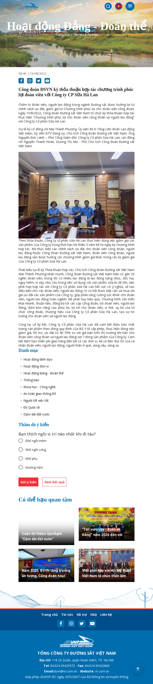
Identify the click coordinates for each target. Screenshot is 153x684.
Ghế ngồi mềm (35, 441)
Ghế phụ (31, 458)
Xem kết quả (54, 482)
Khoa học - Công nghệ (39, 387)
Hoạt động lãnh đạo (37, 359)
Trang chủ (62, 34)
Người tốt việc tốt (36, 400)
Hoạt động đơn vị (36, 366)
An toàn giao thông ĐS (39, 393)
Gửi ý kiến (28, 482)
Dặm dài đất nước (36, 414)
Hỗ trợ (82, 614)
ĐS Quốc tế (31, 407)
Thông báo (31, 380)
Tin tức (67, 614)
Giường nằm (34, 467)
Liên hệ (106, 614)
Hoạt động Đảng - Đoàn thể (43, 373)
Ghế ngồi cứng (35, 449)
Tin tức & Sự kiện (86, 34)
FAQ (94, 614)
